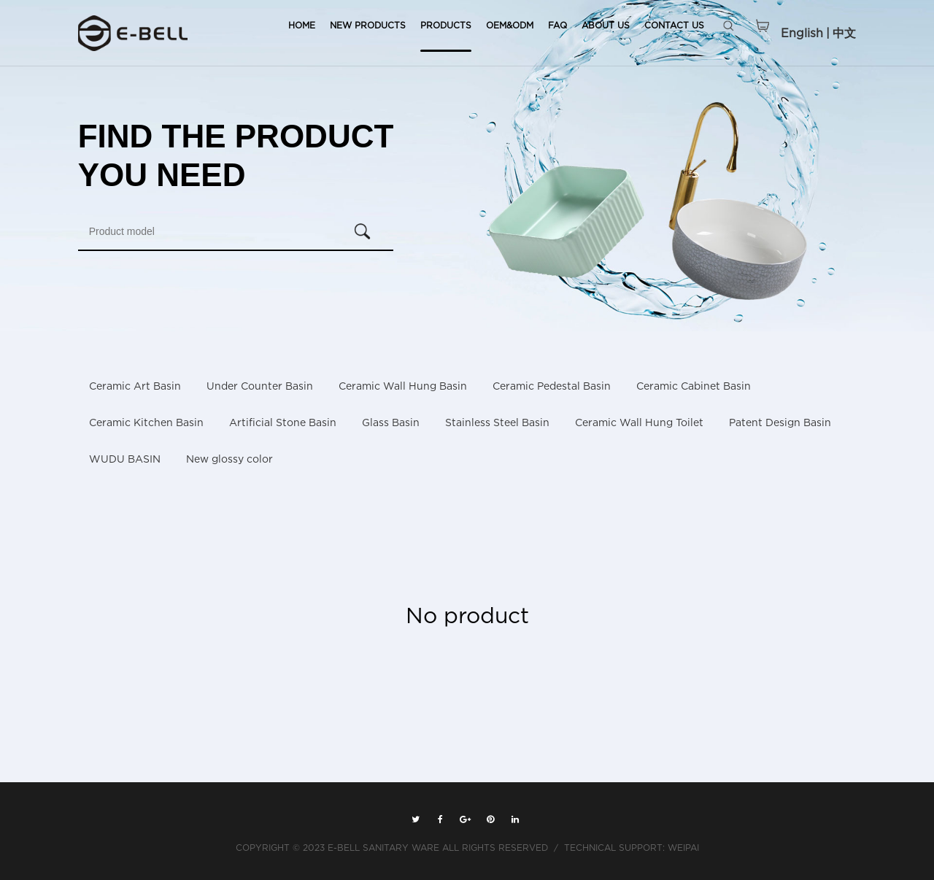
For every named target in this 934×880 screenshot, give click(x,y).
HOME (301, 25)
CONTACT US (674, 25)
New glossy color (229, 459)
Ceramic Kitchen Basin (146, 422)
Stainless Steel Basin (497, 422)
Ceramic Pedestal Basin (552, 386)
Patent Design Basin (780, 422)
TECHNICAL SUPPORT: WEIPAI (631, 847)
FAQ (557, 25)
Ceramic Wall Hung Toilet (639, 422)
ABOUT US (606, 25)
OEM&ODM (509, 25)
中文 (844, 32)
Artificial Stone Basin (282, 422)
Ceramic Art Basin (135, 386)
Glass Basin (391, 422)
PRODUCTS (445, 25)
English (802, 32)
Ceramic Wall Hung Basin (403, 386)
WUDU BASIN (125, 459)
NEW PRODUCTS (368, 25)
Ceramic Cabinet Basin (693, 386)
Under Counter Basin (260, 386)
